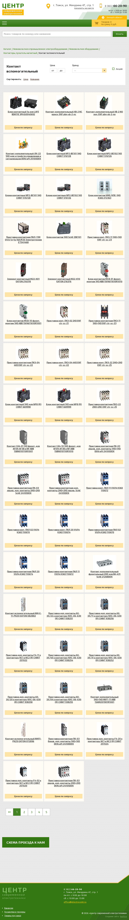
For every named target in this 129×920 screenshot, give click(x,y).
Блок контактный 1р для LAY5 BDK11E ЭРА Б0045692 (23, 113)
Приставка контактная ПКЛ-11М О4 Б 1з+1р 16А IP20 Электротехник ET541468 (23, 240)
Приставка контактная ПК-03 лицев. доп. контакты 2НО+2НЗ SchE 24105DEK (23, 490)
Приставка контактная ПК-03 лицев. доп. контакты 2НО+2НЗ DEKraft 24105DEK (63, 783)
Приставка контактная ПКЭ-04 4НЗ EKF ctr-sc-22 (23, 363)
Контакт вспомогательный (52, 53)
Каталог (7, 49)
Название (34, 79)
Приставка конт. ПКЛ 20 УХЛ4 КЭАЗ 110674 (64, 531)
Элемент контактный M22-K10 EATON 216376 (64, 280)
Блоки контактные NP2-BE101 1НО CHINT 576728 (23, 196)
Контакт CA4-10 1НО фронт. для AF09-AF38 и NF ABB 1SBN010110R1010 (64, 449)
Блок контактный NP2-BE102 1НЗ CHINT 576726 (104, 154)
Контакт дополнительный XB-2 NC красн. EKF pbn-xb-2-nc (64, 113)
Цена (25, 79)
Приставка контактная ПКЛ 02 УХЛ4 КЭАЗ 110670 (104, 531)
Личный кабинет (114, 17)
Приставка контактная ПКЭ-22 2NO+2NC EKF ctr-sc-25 (104, 405)
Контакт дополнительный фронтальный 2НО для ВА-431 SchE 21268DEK (104, 574)
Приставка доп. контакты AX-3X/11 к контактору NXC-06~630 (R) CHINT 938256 (104, 616)
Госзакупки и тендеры (14, 912)
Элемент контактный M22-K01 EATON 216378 (23, 280)
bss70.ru (123, 916)
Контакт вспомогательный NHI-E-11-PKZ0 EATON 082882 (23, 614)
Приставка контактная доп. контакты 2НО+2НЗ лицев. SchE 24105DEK (64, 490)
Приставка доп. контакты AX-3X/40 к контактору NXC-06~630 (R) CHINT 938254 (63, 658)
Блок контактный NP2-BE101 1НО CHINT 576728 (64, 154)
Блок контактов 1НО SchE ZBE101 (64, 237)
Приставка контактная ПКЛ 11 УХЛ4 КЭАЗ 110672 (64, 572)
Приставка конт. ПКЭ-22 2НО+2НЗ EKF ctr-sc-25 (104, 363)
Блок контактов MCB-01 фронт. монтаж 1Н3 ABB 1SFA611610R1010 (104, 280)
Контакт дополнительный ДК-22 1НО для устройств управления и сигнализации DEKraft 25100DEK (23, 156)
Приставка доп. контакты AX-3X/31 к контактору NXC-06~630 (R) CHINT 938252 (104, 658)
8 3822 (116, 5)
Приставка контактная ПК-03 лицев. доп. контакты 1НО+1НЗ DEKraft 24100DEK (104, 449)
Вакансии (8, 908)
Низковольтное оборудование (83, 49)
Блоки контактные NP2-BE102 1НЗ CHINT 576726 (64, 196)
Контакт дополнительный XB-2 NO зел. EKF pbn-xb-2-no (104, 113)
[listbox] (89, 70)
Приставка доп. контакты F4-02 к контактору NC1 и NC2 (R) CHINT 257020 (23, 783)
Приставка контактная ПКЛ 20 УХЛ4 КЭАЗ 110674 (23, 572)
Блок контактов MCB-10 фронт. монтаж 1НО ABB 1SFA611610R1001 (23, 322)
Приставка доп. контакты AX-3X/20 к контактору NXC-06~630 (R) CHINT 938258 (23, 699)
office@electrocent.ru (75, 902)
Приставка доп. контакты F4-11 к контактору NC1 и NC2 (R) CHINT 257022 (23, 658)
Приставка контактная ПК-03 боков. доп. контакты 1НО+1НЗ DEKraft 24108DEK (64, 741)
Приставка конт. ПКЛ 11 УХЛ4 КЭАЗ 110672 (104, 489)
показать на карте (84, 8)
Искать (119, 34)
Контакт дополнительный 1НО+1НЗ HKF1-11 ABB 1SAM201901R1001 (104, 699)
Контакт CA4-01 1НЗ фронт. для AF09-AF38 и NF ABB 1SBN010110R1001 (23, 449)
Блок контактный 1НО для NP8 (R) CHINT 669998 (23, 405)
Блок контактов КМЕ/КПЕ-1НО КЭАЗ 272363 (104, 196)
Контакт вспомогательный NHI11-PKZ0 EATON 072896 (23, 740)
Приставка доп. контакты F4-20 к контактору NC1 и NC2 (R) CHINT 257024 (104, 741)
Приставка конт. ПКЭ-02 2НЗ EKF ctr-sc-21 (64, 322)
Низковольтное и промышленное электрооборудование (40, 49)
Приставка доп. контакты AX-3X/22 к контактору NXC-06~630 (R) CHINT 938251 (64, 616)
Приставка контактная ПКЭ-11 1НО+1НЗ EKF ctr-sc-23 (104, 322)
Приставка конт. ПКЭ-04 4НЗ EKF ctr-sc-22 (64, 363)
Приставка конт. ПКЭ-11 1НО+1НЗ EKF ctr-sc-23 (104, 238)
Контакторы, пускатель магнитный (20, 53)
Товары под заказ (12, 916)
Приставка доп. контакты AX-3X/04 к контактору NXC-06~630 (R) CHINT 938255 (63, 699)
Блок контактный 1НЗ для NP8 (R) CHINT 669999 (64, 405)
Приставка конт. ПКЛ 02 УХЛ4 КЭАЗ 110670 (23, 531)
